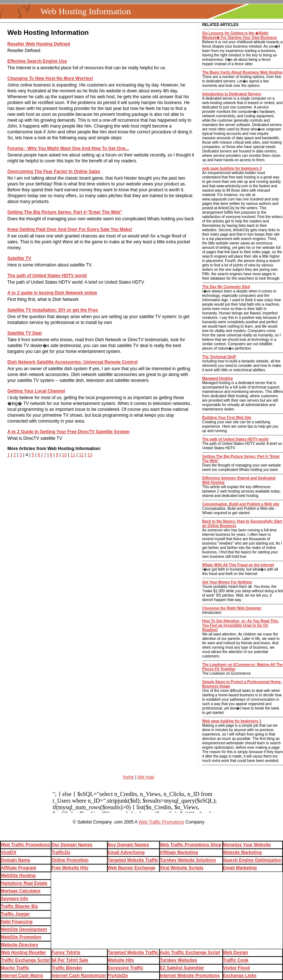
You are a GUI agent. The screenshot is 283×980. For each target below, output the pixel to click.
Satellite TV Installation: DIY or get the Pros (52, 310)
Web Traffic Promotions (161, 822)
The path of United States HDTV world (47, 275)
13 (89, 454)
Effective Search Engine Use (37, 61)
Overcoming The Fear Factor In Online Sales (53, 171)
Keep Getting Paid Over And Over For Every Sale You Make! (69, 229)
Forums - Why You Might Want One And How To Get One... (68, 148)
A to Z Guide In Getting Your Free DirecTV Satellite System (68, 431)
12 (81, 454)
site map (145, 777)
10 (64, 454)
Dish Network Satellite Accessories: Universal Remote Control (72, 362)
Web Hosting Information (85, 11)
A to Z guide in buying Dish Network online (52, 292)
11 (72, 454)
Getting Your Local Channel (36, 391)
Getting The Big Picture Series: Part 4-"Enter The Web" (64, 212)
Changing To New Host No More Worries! (50, 78)
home (128, 777)
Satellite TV (19, 258)
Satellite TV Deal (24, 333)
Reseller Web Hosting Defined (38, 44)
